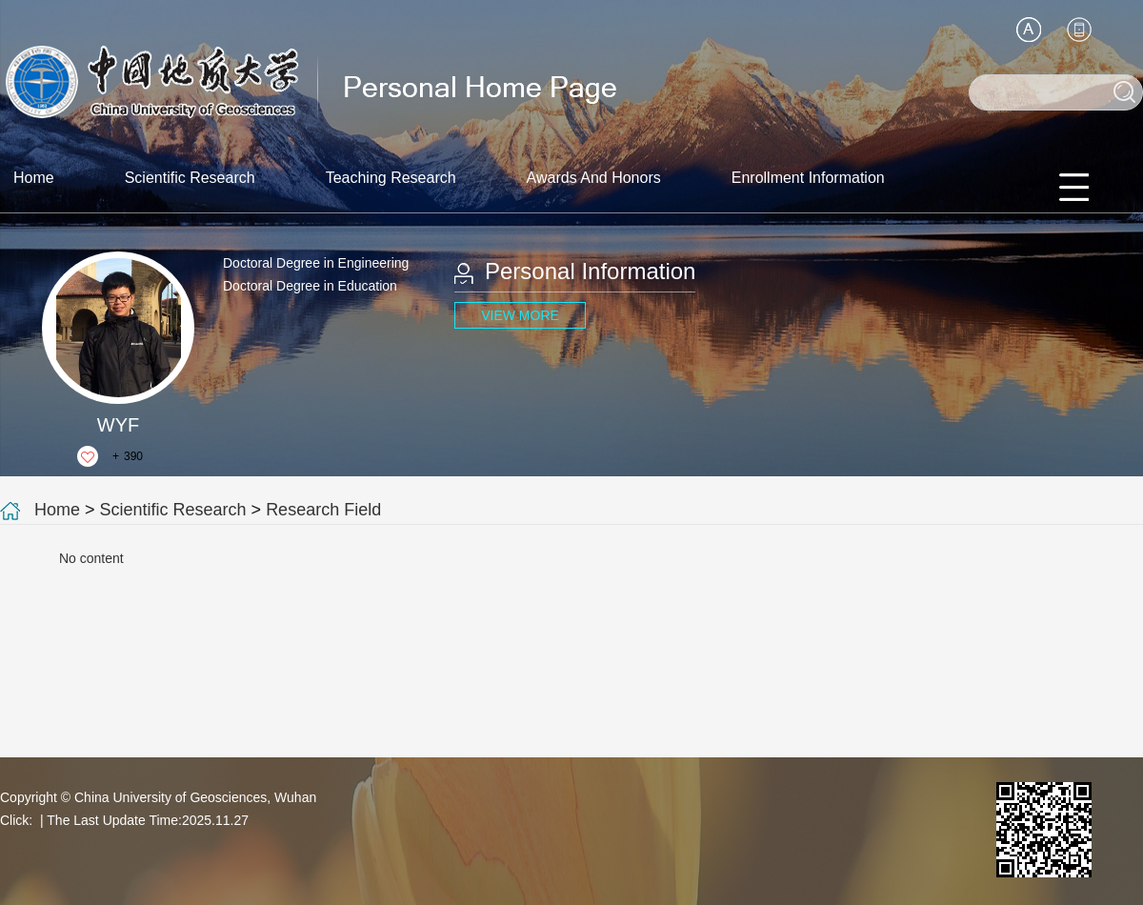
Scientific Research (190, 178)
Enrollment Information (808, 178)
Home (33, 178)
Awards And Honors (594, 178)
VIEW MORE (520, 315)
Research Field (323, 509)
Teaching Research (391, 178)
